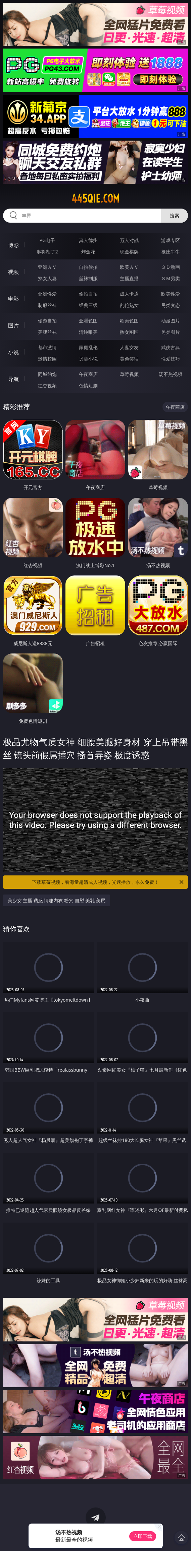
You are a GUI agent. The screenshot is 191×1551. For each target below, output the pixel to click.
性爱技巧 (170, 359)
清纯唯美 (88, 332)
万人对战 (129, 240)
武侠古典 (170, 347)
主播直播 (129, 278)
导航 (13, 379)
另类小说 (88, 359)
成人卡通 (129, 294)
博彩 (13, 245)
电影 (13, 298)
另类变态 (170, 305)
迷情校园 (47, 359)
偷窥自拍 (47, 320)
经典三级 (88, 305)
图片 (13, 325)
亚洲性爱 (47, 294)
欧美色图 (129, 320)
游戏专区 (170, 240)
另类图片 (170, 332)
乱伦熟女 (129, 305)
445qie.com (95, 198)
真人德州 (88, 240)
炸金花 (88, 251)
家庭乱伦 (88, 347)
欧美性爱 (170, 294)
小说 (13, 352)
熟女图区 (129, 332)
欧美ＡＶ (129, 267)
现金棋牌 (129, 251)
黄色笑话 (129, 359)
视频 (13, 272)
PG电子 (47, 240)
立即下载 (142, 1536)
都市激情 (47, 347)
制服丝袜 (47, 305)
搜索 (174, 215)
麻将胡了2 (47, 251)
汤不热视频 (170, 374)
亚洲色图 (88, 320)
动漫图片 (170, 320)
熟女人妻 (47, 278)
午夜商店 (88, 374)
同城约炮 (47, 374)
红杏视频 (47, 385)
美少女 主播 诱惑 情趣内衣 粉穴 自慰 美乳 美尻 (56, 900)
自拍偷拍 (88, 267)
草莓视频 (129, 374)
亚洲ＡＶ (47, 267)
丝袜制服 (88, 278)
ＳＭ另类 (170, 278)
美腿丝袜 (47, 332)
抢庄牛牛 (170, 251)
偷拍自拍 (88, 294)
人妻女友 (129, 347)
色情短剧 (88, 385)
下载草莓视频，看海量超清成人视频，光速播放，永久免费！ (108, 882)
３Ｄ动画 (170, 267)
